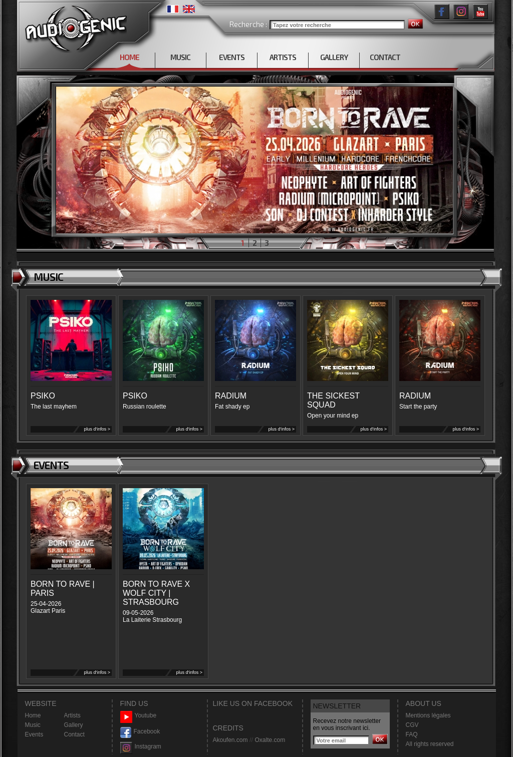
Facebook (140, 731)
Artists (72, 715)
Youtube (138, 715)
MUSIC (180, 57)
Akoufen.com (230, 739)
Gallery (73, 724)
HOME (129, 57)
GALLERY (334, 57)
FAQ (412, 734)
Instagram (140, 746)
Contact (74, 734)
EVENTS (231, 57)
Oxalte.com (269, 739)
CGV (412, 724)
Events (34, 734)
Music (33, 724)
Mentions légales (428, 715)
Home (33, 715)
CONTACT (385, 57)
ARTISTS (283, 57)
